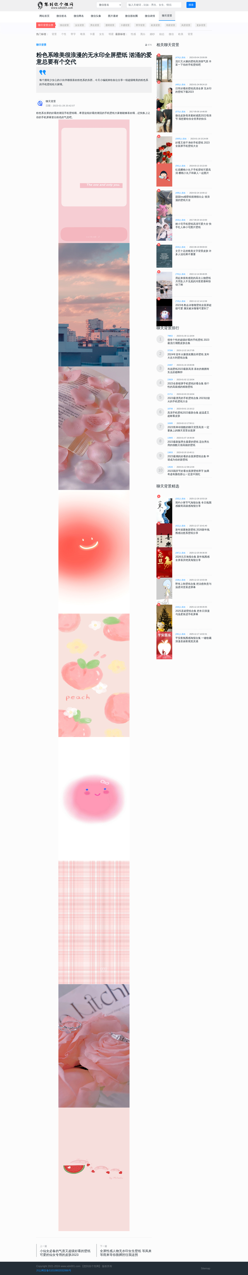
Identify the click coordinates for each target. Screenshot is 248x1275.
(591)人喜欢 (180, 166)
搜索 (191, 4)
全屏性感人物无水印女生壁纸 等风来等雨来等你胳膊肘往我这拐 (126, 1252)
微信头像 (96, 16)
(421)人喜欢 (180, 526)
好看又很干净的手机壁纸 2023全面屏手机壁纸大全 (192, 144)
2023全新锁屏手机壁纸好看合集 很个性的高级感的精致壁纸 (188, 385)
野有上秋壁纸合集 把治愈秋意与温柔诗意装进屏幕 (193, 585)
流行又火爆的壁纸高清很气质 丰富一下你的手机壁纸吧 (193, 63)
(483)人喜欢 (180, 84)
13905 (170, 438)
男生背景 (94, 25)
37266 (170, 350)
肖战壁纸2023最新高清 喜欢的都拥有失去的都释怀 (188, 371)
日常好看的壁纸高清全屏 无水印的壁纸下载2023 (193, 90)
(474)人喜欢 (180, 57)
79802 (170, 336)
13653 (170, 452)
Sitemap (205, 1268)
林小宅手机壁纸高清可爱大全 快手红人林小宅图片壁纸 (193, 226)
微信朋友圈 (131, 16)
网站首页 (44, 16)
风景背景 (185, 25)
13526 (170, 467)
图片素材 (113, 16)
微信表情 (150, 16)
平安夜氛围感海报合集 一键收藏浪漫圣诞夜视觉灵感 (193, 640)
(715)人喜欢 (180, 301)
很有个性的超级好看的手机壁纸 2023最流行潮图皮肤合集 (188, 341)
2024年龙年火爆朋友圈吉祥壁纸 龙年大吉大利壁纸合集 (188, 356)
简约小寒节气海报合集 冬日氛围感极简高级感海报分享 (193, 504)
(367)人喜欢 (180, 553)
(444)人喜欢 (180, 607)
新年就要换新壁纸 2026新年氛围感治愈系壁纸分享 (192, 531)
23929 (170, 379)
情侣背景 (64, 25)
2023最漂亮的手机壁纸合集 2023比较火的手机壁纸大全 (188, 400)
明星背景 (170, 25)
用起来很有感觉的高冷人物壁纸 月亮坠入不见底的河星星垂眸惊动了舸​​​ (193, 281)
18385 (170, 423)
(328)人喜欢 (180, 580)
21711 (170, 394)
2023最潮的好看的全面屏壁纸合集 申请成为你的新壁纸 (188, 458)
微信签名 (61, 16)
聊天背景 (167, 15)
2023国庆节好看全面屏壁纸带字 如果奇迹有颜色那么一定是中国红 (188, 473)
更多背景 (201, 25)
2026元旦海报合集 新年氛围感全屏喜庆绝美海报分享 (192, 558)
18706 (170, 409)
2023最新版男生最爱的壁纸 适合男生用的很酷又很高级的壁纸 (188, 443)
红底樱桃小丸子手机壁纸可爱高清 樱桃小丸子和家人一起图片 (193, 171)
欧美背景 (155, 25)
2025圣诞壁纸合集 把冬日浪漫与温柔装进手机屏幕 (192, 613)
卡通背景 (125, 25)
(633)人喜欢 (180, 220)
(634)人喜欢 (180, 247)
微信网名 (79, 16)
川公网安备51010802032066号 (53, 1270)
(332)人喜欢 (180, 499)
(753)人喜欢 (180, 274)
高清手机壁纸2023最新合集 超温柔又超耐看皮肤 (188, 414)
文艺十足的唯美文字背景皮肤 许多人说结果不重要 (193, 253)
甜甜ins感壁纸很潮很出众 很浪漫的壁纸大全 (192, 198)
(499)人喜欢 (180, 193)
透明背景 (109, 25)
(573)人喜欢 (180, 112)
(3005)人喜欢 (181, 139)
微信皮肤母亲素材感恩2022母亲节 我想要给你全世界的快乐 (193, 117)
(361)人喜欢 (180, 634)
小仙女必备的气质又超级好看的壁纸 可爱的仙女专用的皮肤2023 (65, 1252)
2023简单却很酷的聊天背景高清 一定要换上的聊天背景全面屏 (188, 429)
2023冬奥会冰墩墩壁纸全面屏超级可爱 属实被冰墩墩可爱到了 (193, 307)
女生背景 (79, 25)
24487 (170, 365)
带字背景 (140, 25)
